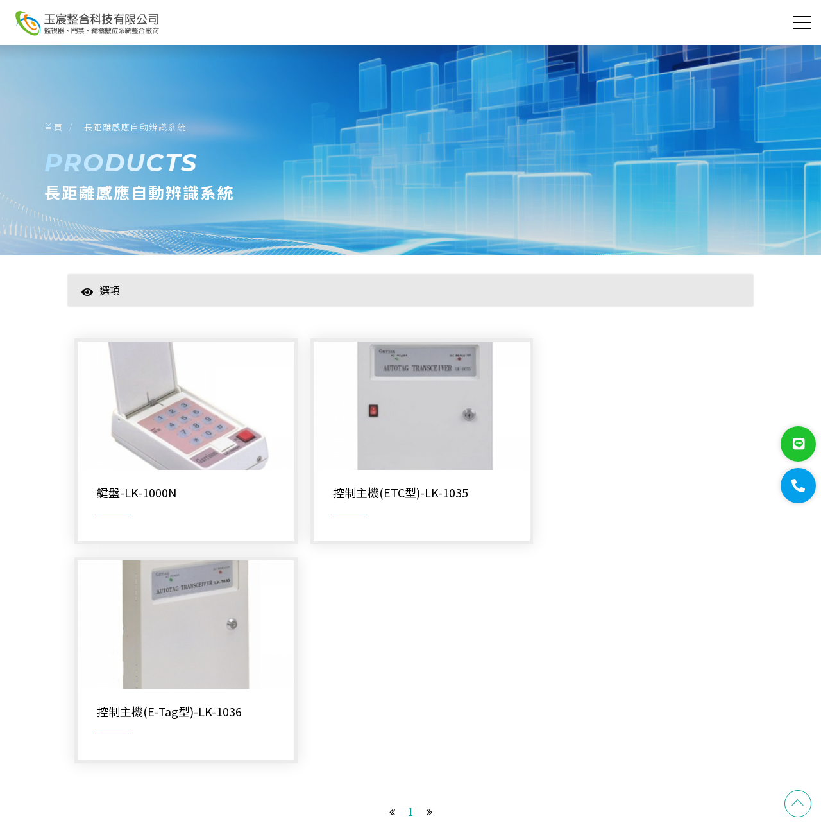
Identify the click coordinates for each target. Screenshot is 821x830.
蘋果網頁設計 (729, 768)
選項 (100, 291)
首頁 (54, 127)
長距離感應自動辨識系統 (136, 127)
